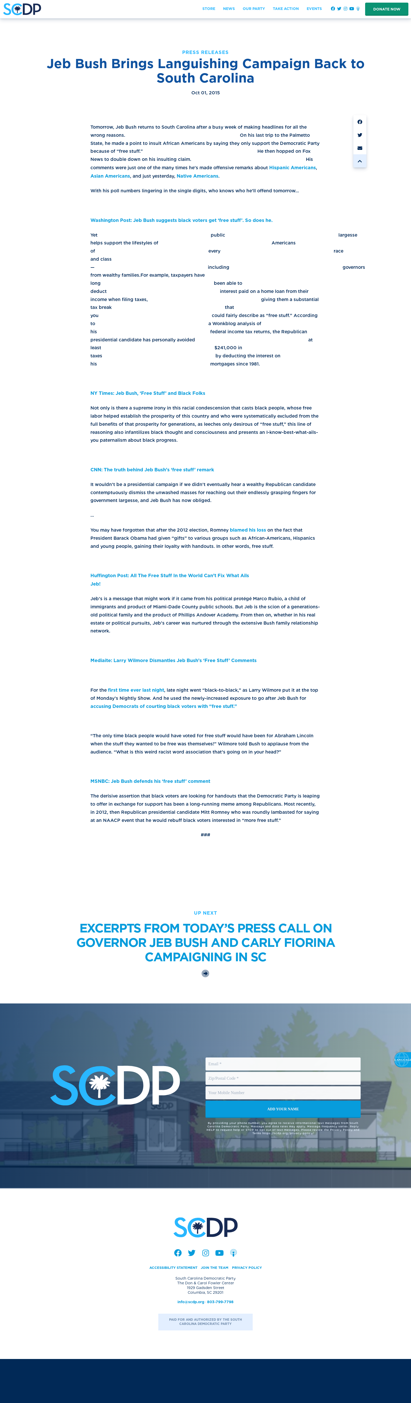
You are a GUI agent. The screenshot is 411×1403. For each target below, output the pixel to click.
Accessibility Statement (171, 1311)
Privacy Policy (250, 1311)
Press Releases (205, 52)
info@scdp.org (190, 1346)
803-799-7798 (220, 1346)
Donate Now (387, 9)
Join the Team (216, 1311)
